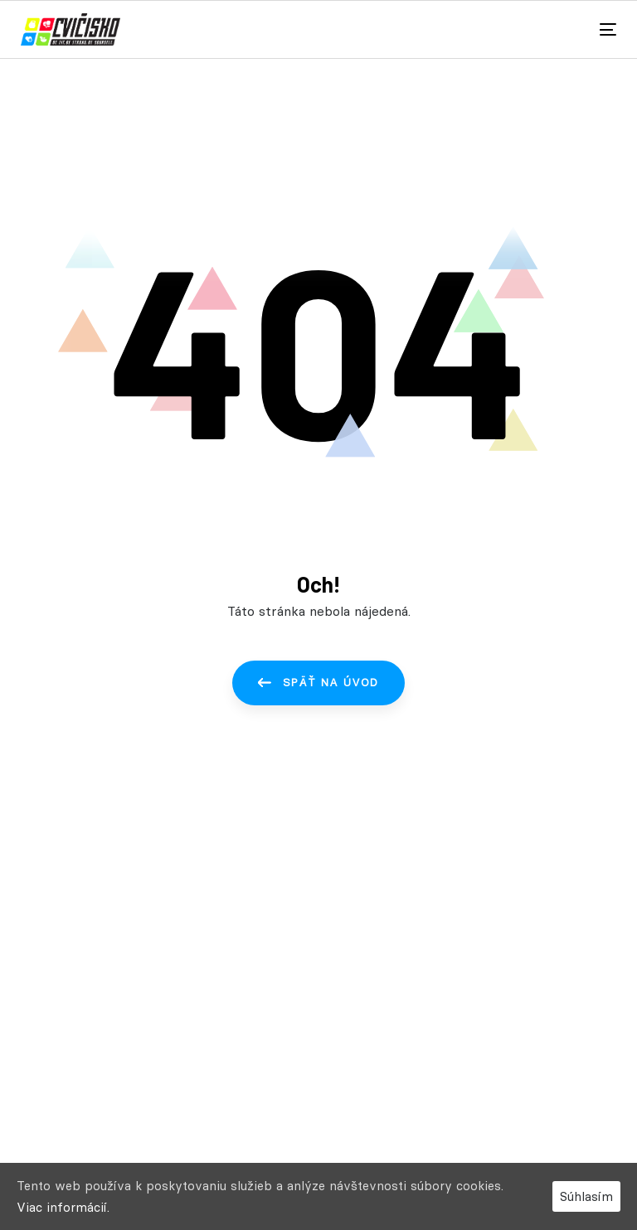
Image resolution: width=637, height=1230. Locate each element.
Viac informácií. (63, 1207)
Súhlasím (586, 1196)
